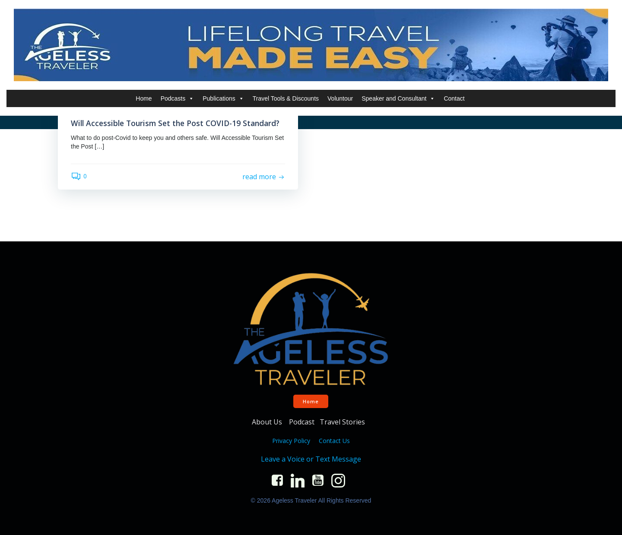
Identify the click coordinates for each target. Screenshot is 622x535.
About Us (268, 422)
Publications (223, 98)
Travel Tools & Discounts (286, 98)
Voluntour (340, 98)
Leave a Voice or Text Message (311, 459)
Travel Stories (343, 422)
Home (144, 98)
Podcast (301, 422)
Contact (454, 98)
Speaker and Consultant (398, 98)
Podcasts (177, 98)
